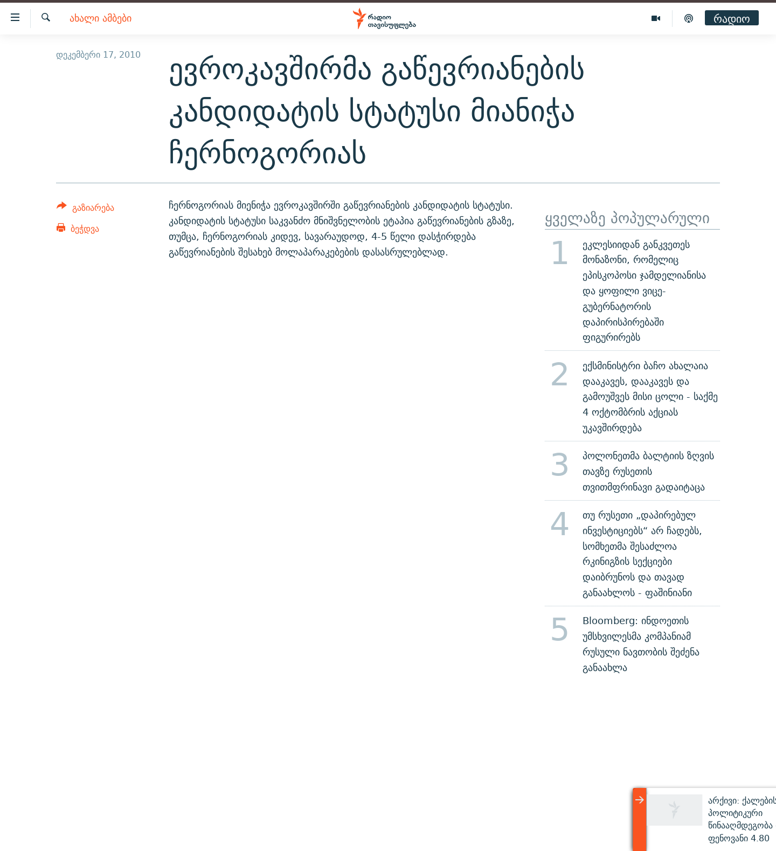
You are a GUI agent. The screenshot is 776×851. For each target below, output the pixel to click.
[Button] (85, 209)
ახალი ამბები (100, 18)
